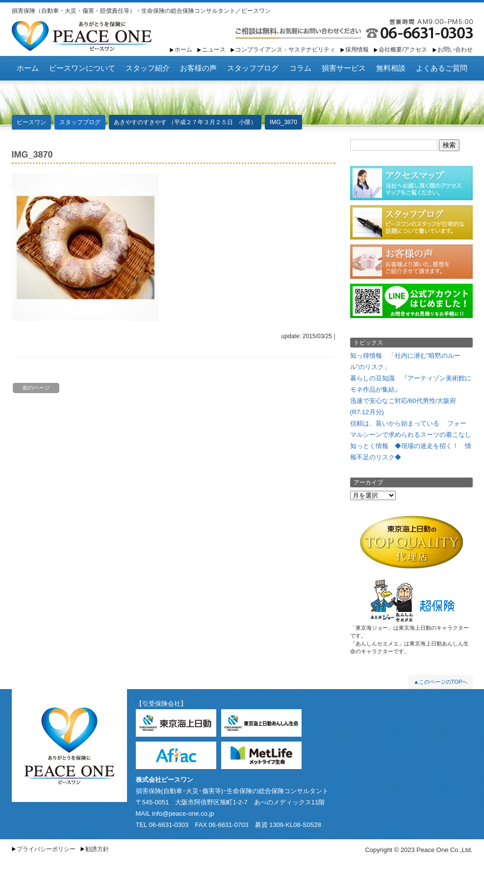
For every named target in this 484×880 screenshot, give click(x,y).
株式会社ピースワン (164, 779)
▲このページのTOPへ (440, 682)
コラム (300, 68)
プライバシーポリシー (46, 849)
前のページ (36, 388)
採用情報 (357, 49)
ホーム (183, 49)
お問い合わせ (455, 49)
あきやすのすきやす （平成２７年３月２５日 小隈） (185, 122)
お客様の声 (198, 68)
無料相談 (391, 68)
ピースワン (82, 36)
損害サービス (344, 68)
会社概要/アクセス (403, 49)
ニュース (214, 49)
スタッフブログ (253, 68)
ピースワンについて (82, 68)
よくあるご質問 (441, 68)
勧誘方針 (97, 849)
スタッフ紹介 (148, 68)
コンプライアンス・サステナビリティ (285, 49)
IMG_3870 (283, 122)
